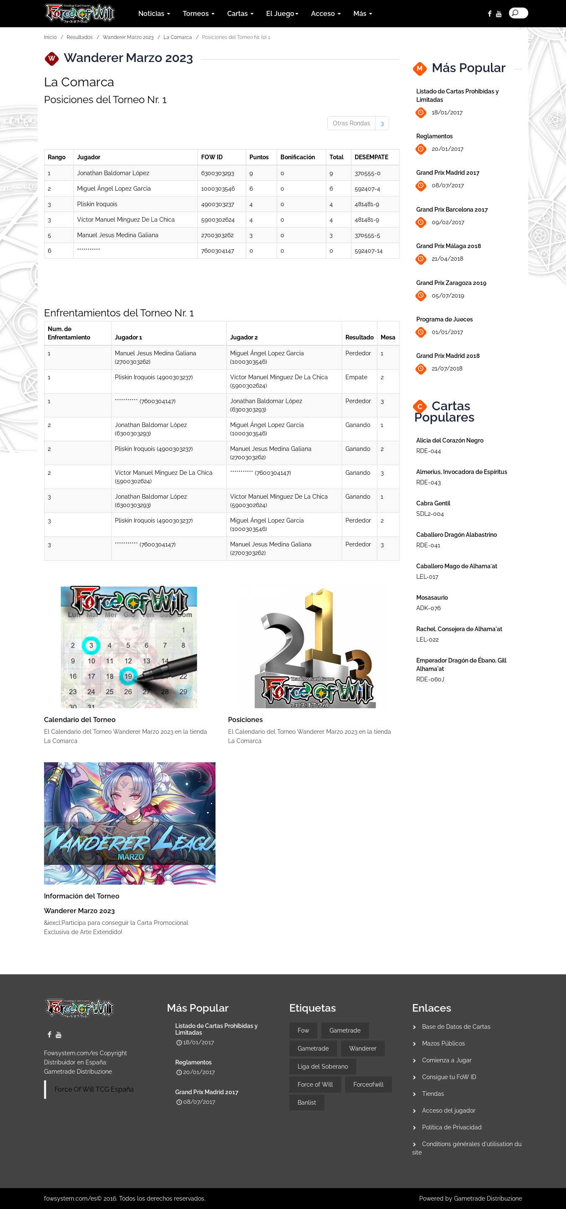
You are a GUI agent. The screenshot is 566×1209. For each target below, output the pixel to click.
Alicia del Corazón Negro (449, 440)
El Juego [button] (282, 14)
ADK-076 (428, 608)
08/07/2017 (440, 185)
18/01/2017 (439, 112)
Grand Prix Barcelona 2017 (452, 209)
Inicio (50, 37)
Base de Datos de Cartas (456, 1026)
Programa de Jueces (444, 319)
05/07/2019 (440, 295)
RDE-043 (428, 482)
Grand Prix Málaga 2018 (448, 246)
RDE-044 (428, 451)
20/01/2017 (439, 149)
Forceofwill (368, 1084)
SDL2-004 (430, 513)
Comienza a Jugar (447, 1060)
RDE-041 (428, 545)
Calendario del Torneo (80, 720)
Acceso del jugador (448, 1110)
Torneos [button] (199, 14)
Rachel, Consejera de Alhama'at (459, 629)
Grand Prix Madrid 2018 (448, 355)
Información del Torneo (81, 896)
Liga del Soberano (323, 1066)
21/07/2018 (439, 368)
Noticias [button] (154, 14)
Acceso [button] (326, 14)
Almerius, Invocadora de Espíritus (461, 472)
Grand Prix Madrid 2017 (448, 172)
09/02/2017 (440, 222)
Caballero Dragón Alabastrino (456, 534)
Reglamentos (434, 136)
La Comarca (178, 37)
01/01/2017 (439, 332)
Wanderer (362, 1048)
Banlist (307, 1102)
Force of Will (315, 1084)
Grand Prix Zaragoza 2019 (451, 283)
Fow (303, 1030)
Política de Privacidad (452, 1127)
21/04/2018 (439, 259)
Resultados (80, 37)
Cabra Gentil (433, 503)
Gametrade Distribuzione (78, 1071)
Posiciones (245, 720)
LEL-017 (427, 576)
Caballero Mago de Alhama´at (456, 566)
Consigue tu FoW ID (449, 1077)
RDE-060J (430, 679)
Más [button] (362, 14)
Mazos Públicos (443, 1043)
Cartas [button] (240, 14)
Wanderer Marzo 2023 (128, 37)
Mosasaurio (432, 597)
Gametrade (345, 1030)
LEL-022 (427, 639)
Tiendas (433, 1093)
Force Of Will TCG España (94, 1089)
